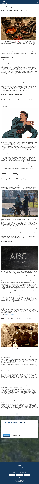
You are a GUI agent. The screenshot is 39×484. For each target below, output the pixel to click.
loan (11, 359)
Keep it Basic (6, 242)
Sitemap (26, 474)
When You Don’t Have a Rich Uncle (16, 319)
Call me (13, 408)
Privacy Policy (19, 474)
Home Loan (13, 243)
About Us (14, 472)
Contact (12, 474)
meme (18, 42)
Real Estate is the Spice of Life (14, 10)
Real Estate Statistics (15, 12)
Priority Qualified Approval (21, 472)
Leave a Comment (21, 12)
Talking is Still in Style (10, 174)
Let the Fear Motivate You (12, 95)
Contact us (28, 90)
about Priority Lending (10, 314)
